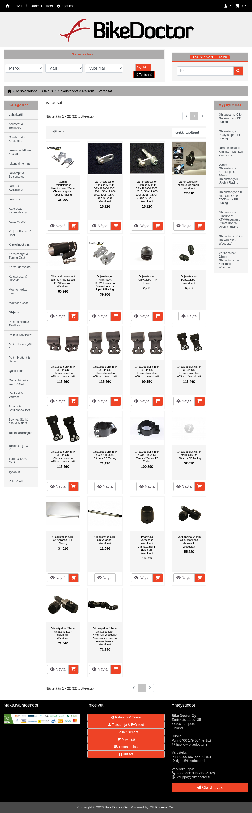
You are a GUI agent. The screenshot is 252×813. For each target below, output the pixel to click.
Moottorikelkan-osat (19, 291)
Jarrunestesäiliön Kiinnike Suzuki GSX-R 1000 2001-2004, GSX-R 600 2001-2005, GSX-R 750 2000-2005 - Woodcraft (105, 191)
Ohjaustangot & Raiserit (76, 91)
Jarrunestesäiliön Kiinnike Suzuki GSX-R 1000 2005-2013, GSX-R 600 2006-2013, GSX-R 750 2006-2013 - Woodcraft (147, 191)
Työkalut (14, 472)
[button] (228, 6)
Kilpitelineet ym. (19, 244)
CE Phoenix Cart (162, 807)
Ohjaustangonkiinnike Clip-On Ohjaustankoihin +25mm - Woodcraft (63, 371)
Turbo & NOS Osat (18, 460)
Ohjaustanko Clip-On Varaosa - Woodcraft (105, 540)
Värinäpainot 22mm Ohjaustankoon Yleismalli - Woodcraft (189, 541)
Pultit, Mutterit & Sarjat (19, 359)
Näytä (57, 226)
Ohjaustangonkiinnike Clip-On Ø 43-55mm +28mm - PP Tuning (147, 456)
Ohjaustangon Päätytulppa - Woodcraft (189, 279)
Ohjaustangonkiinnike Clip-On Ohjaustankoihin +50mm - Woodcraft (147, 371)
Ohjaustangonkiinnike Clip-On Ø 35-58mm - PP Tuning (105, 454)
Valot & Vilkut (17, 481)
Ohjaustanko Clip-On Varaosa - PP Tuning (63, 540)
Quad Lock (16, 371)
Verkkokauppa (26, 91)
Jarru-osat (15, 199)
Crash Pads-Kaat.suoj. (17, 139)
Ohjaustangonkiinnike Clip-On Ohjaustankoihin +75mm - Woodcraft (63, 456)
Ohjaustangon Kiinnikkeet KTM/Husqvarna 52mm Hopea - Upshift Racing (105, 283)
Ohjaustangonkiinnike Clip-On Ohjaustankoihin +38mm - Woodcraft (105, 371)
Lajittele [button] (56, 131)
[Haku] (205, 71)
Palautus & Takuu (126, 717)
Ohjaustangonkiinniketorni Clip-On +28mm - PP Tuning (189, 454)
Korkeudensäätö (20, 267)
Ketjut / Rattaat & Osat (20, 233)
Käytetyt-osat (17, 221)
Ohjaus (47, 91)
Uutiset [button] (126, 754)
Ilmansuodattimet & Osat (20, 152)
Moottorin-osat (18, 303)
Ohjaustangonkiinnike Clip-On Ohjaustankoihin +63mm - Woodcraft (189, 371)
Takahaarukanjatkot (20, 434)
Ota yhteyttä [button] (210, 787)
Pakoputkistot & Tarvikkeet (19, 323)
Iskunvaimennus (19, 163)
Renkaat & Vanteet (16, 395)
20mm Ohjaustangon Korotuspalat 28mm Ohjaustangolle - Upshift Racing (63, 188)
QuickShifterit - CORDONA (18, 382)
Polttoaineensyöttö (20, 346)
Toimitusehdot (126, 732)
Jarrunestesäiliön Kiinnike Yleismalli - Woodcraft (189, 184)
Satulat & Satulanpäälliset (19, 408)
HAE (143, 67)
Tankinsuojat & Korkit (18, 447)
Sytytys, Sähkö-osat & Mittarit (19, 421)
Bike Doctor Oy (116, 807)
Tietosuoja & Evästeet (126, 725)
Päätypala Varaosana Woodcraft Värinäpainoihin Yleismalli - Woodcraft (147, 544)
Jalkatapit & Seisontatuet (17, 174)
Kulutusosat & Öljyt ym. (18, 278)
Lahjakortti (16, 114)
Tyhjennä (144, 74)
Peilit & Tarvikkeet (20, 335)
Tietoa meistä (126, 747)
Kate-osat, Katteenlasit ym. (19, 210)
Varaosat (105, 91)
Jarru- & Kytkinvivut (16, 187)
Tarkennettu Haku (210, 57)
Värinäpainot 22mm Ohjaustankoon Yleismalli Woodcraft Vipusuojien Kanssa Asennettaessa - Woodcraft (105, 636)
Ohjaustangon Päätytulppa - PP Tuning (147, 279)
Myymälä (126, 739)
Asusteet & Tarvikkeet (16, 126)
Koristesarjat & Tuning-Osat (18, 255)
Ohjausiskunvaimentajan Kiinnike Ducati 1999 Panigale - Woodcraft (63, 281)
